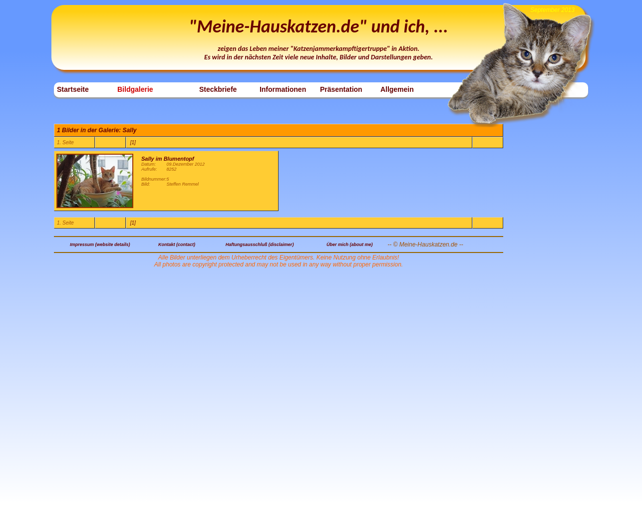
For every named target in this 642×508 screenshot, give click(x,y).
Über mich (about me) (349, 244)
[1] (133, 142)
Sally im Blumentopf (167, 159)
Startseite (73, 89)
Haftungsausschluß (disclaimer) (260, 244)
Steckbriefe (218, 89)
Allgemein (397, 89)
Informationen (283, 89)
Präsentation (341, 89)
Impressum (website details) (100, 244)
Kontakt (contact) (176, 244)
